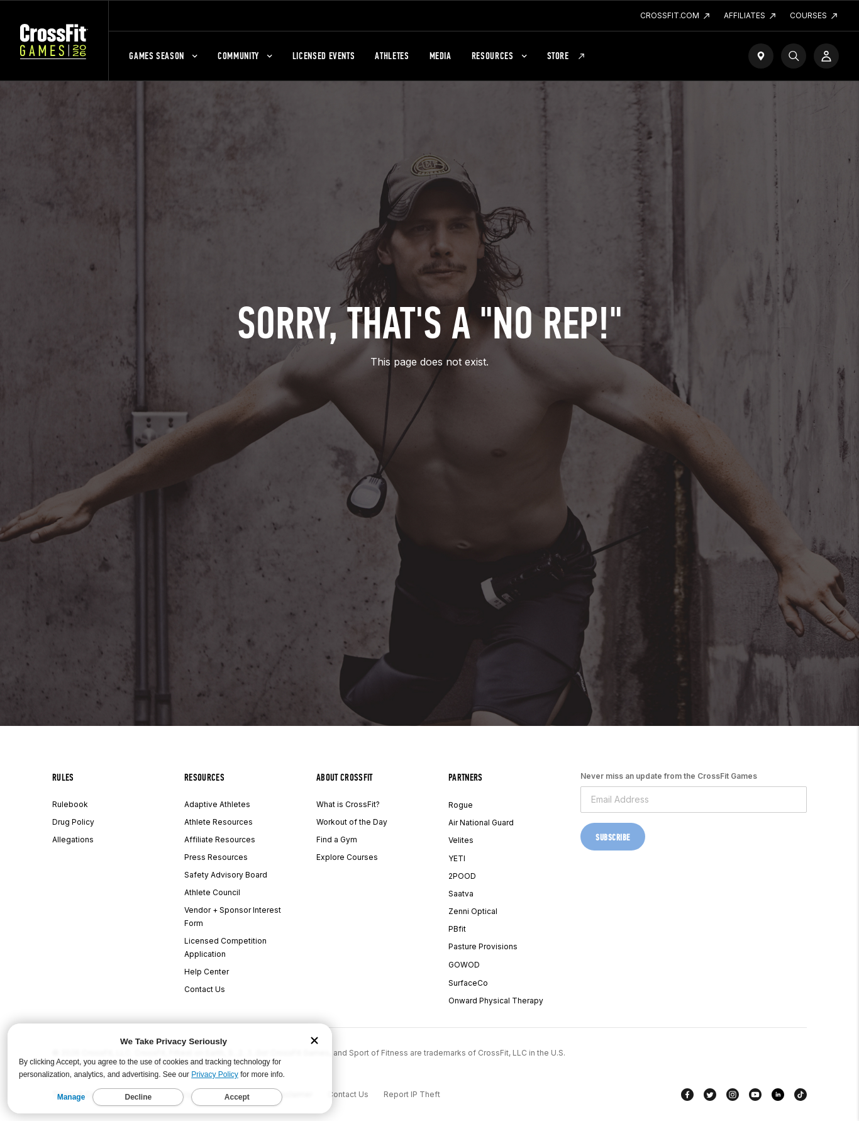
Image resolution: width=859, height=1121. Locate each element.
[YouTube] (755, 1097)
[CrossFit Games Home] (54, 40)
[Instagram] (732, 1097)
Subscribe (613, 837)
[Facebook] (687, 1097)
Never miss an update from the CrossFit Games (668, 776)
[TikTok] (800, 1097)
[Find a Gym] (760, 56)
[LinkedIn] (778, 1097)
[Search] (793, 56)
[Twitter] (710, 1097)
